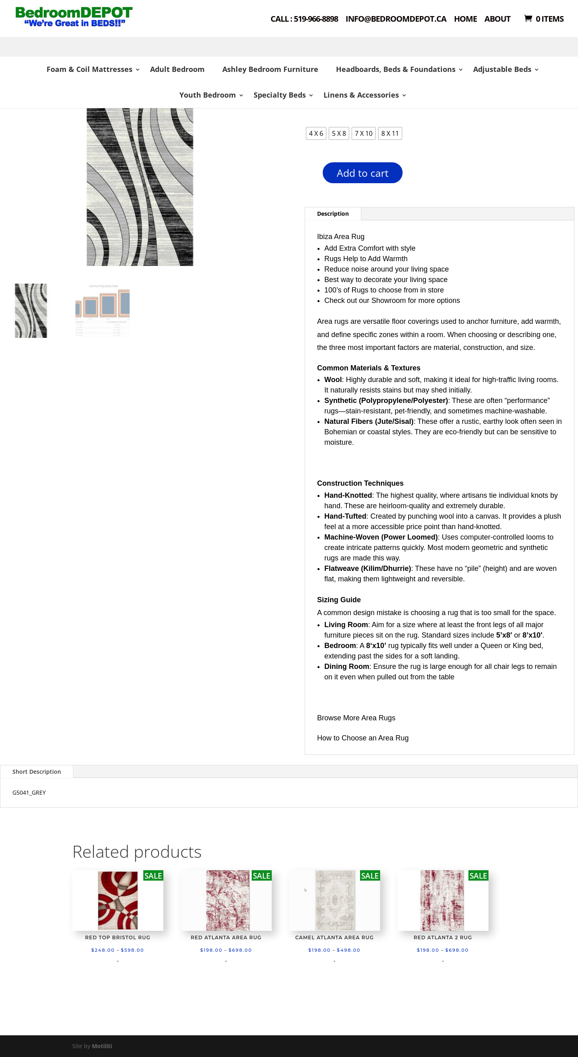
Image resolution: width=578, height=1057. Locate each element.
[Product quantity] (309, 175)
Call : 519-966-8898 (304, 19)
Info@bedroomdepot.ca (396, 19)
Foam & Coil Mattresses (89, 69)
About (497, 19)
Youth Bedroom (207, 95)
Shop (87, 28)
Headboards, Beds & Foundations (396, 69)
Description (333, 213)
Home (465, 19)
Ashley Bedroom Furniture (270, 69)
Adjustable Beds (502, 69)
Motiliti (102, 1046)
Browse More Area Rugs (356, 718)
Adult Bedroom (177, 69)
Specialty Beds (280, 95)
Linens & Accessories (361, 95)
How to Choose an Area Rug (363, 738)
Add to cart (363, 173)
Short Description (36, 771)
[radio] (316, 133)
